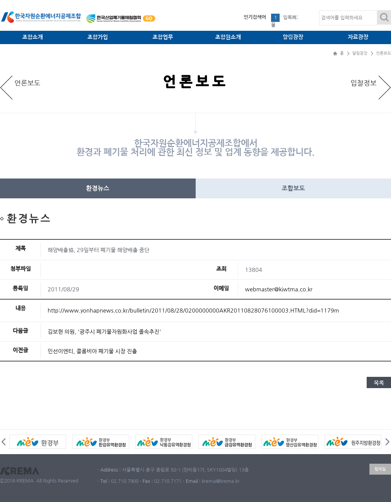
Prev (3, 441)
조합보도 (293, 188)
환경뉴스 (97, 188)
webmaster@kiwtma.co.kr (279, 289)
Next (387, 441)
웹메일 (380, 469)
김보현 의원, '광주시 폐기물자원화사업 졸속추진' (104, 331)
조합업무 (162, 37)
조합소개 (32, 37)
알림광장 (293, 37)
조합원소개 (228, 37)
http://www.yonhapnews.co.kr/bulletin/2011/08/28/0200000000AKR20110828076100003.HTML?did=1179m (193, 310)
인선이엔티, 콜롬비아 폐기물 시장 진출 (92, 351)
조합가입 (97, 37)
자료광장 (358, 37)
